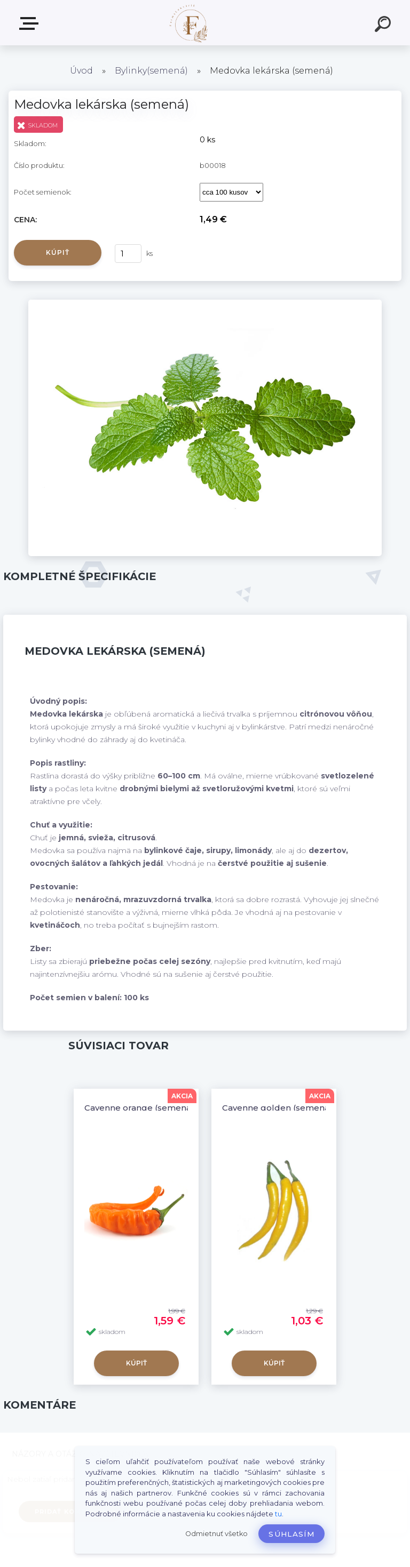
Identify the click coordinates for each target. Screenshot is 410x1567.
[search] (384, 25)
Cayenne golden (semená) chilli (287, 1108)
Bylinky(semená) (151, 71)
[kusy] (128, 253)
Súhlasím (291, 1534)
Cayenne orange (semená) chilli (149, 1108)
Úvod (81, 71)
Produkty (31, 23)
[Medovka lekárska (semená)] (205, 303)
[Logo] (189, 22)
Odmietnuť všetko (216, 1534)
